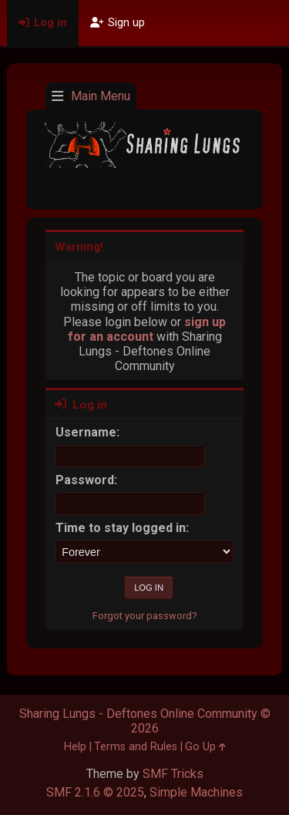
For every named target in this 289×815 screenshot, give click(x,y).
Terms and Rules (135, 746)
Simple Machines (196, 792)
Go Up (205, 746)
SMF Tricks (173, 773)
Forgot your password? (144, 615)
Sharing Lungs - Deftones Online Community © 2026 (145, 721)
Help (75, 746)
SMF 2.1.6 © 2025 (95, 792)
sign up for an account (147, 329)
